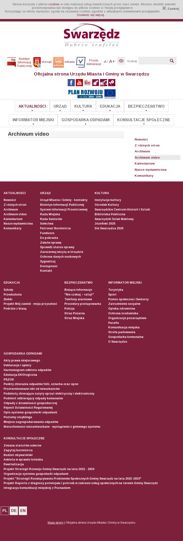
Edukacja (110, 106)
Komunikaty (144, 175)
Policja (69, 308)
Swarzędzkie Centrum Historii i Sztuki (122, 209)
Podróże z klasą (15, 308)
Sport (112, 294)
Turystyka (115, 289)
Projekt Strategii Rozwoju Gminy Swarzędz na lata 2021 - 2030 (49, 469)
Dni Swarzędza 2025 (109, 228)
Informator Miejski (33, 120)
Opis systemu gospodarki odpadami (30, 412)
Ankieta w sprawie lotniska (23, 459)
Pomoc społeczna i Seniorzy (128, 299)
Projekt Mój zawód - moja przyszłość (30, 304)
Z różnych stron (147, 145)
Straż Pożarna (74, 313)
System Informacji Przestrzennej (63, 209)
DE (14, 511)
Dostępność (49, 266)
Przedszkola (13, 294)
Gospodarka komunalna (125, 337)
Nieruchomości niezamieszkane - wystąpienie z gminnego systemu (52, 426)
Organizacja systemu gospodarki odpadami (36, 474)
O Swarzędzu (117, 341)
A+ (112, 61)
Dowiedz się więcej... (91, 15)
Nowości (141, 139)
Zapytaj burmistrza (18, 450)
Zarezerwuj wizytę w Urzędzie (61, 252)
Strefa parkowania (121, 332)
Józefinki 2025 (105, 223)
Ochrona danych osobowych (60, 256)
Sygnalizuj (48, 261)
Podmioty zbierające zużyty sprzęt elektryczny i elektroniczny (49, 393)
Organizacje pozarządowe (127, 318)
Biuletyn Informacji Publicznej (62, 204)
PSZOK (9, 379)
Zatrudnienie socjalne (124, 304)
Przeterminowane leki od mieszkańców (32, 389)
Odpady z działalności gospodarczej (30, 403)
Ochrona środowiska (123, 313)
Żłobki (8, 299)
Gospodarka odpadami (85, 120)
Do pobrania (49, 238)
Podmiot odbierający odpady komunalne (33, 398)
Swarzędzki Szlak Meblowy (114, 219)
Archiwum (142, 151)
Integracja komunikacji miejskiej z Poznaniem (37, 488)
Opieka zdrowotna (121, 308)
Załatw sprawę (50, 242)
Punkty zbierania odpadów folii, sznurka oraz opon (41, 384)
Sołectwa (46, 223)
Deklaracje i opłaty (17, 365)
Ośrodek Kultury (107, 204)
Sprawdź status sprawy (57, 247)
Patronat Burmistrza (55, 228)
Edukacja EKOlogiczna (20, 374)
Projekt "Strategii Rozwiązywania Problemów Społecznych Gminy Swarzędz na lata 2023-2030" (72, 478)
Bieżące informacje (78, 289)
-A (104, 62)
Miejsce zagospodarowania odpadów (31, 422)
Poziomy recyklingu (18, 417)
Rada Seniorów (51, 219)
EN (22, 511)
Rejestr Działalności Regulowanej (28, 407)
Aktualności (32, 106)
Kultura (83, 106)
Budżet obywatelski (18, 455)
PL (4, 511)
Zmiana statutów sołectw (22, 445)
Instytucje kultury (108, 200)
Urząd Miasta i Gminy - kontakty (63, 200)
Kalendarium (145, 163)
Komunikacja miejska (124, 327)
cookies (54, 4)
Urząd (60, 106)
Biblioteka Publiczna (110, 214)
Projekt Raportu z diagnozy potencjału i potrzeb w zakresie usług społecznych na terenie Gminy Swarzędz (81, 483)
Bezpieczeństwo (146, 106)
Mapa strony (55, 522)
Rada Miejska (50, 214)
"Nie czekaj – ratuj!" (79, 294)
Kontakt (46, 270)
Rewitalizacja (14, 464)
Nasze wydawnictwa (151, 169)
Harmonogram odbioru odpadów (27, 370)
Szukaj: (132, 61)
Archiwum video (147, 157)
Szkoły (8, 289)
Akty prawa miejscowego (22, 360)
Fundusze (47, 233)
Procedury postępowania (82, 304)
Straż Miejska (74, 318)
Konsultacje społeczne (143, 120)
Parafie (113, 323)
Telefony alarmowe (78, 299)
